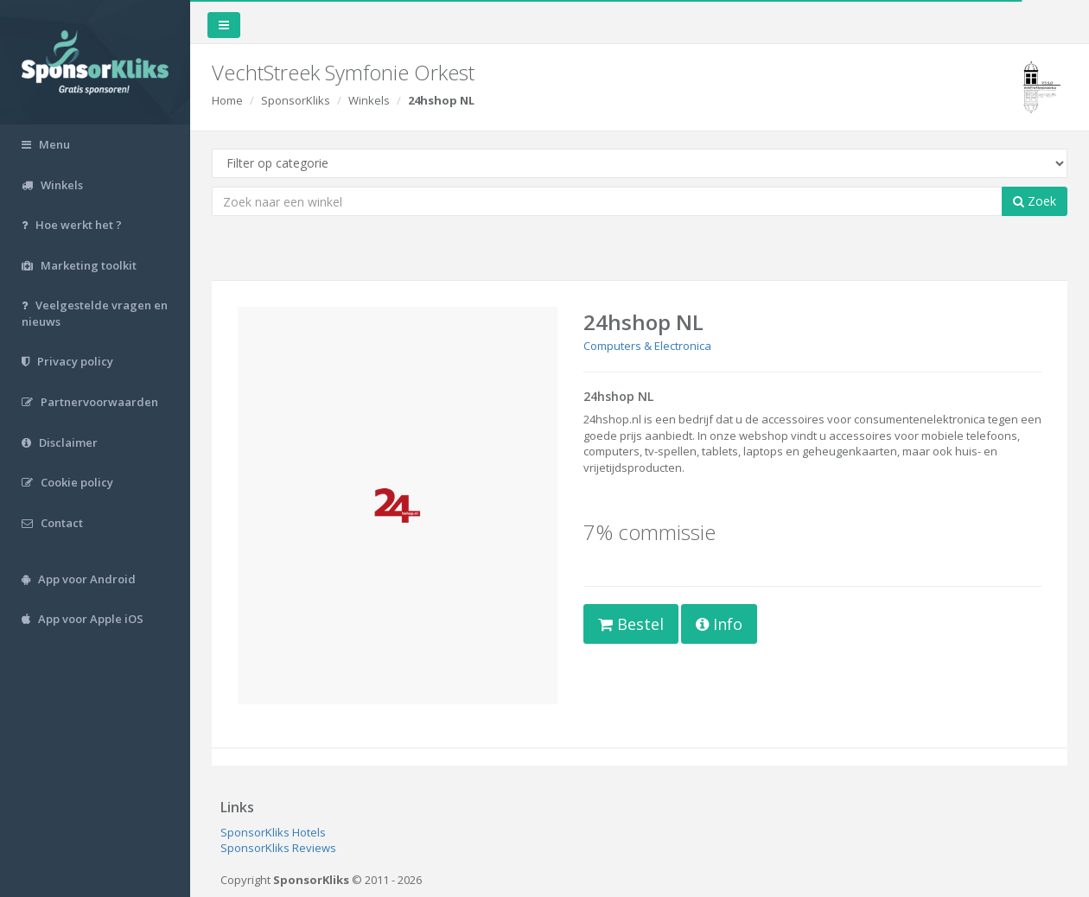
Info (719, 624)
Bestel (631, 624)
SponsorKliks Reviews (278, 848)
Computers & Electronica (647, 345)
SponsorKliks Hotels (273, 832)
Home (227, 100)
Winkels (369, 100)
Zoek (1034, 201)
